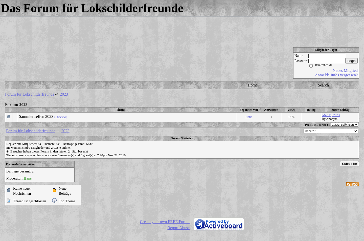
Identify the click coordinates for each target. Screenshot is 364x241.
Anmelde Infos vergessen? (336, 75)
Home (253, 85)
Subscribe (349, 164)
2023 (64, 94)
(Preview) (60, 117)
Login (351, 61)
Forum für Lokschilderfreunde (29, 94)
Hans (248, 117)
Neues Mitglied (345, 70)
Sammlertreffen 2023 (36, 116)
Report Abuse (178, 228)
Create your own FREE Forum (165, 222)
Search (323, 85)
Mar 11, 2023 (331, 115)
